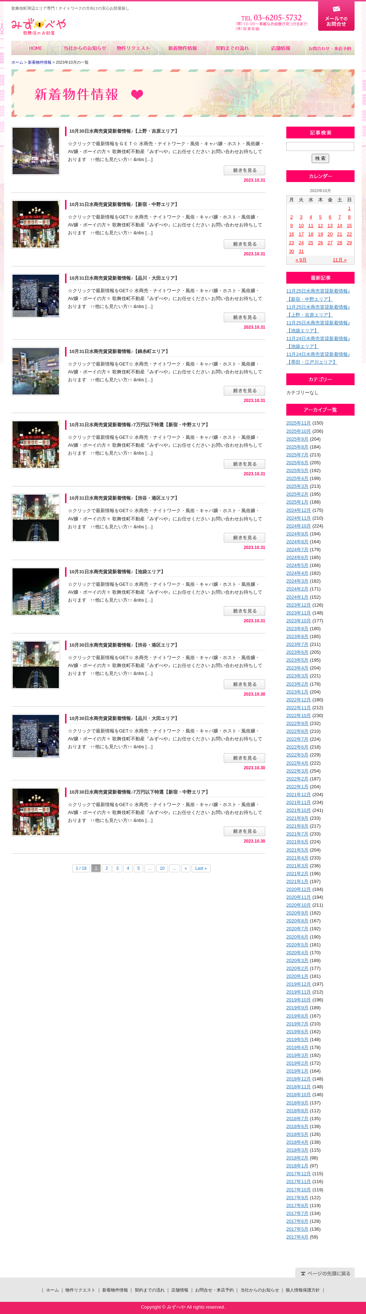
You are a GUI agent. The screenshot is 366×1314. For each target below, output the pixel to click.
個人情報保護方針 (303, 1290)
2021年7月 (297, 834)
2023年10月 (298, 620)
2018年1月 (297, 1165)
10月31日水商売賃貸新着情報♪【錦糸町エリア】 (119, 351)
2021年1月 (297, 881)
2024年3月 (297, 581)
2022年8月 (297, 731)
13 (329, 225)
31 (300, 251)
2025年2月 (297, 494)
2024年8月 (297, 541)
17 (300, 234)
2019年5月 (297, 1039)
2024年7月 (297, 549)
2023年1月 (297, 692)
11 (310, 225)
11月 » (339, 260)
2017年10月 (298, 1189)
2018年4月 (297, 1142)
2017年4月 (297, 1237)
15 (349, 225)
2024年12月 (298, 510)
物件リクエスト (133, 48)
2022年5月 (297, 754)
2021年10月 (298, 810)
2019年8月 (297, 1016)
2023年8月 (297, 636)
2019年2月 (297, 1063)
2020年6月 (297, 937)
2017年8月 (297, 1205)
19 (320, 234)
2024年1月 (297, 597)
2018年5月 (297, 1134)
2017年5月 (297, 1229)
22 (349, 234)
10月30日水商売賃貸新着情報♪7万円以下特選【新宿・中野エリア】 (139, 792)
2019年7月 (297, 1023)
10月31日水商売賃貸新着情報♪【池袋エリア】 (117, 571)
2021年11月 (298, 802)
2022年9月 (297, 723)
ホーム (35, 48)
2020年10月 (298, 905)
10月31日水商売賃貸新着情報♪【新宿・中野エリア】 (124, 204)
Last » (201, 868)
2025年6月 (297, 462)
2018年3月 (297, 1150)
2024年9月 (297, 533)
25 (310, 242)
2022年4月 (297, 763)
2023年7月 (297, 644)
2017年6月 (297, 1221)
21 (339, 234)
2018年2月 (297, 1158)
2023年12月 (298, 605)
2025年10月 (298, 431)
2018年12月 (298, 1079)
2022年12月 (298, 699)
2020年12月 (298, 889)
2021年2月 (297, 873)
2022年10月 (298, 715)
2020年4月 (297, 952)
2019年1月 (297, 1071)
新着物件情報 (182, 48)
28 (339, 242)
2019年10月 (298, 999)
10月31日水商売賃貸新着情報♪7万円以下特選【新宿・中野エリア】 (139, 424)
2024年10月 (298, 526)
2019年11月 (298, 992)
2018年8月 (297, 1110)
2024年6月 (297, 557)
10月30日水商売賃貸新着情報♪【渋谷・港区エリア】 (124, 645)
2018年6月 (297, 1126)
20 (329, 234)
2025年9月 (297, 439)
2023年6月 (297, 652)
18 (310, 234)
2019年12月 (298, 984)
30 (291, 251)
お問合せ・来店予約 (330, 48)
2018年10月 (298, 1094)
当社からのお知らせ (84, 48)
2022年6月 (297, 747)
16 (291, 234)
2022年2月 (297, 778)
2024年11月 (298, 518)
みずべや (38, 26)
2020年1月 (297, 976)
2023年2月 (297, 684)
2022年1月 (297, 786)
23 (291, 242)
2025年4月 (297, 478)
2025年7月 (297, 454)
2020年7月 (297, 928)
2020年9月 (297, 913)
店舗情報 (280, 48)
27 (329, 242)
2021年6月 (297, 841)
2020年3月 (297, 960)
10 (162, 868)
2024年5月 (297, 565)
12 (320, 225)
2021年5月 (297, 850)
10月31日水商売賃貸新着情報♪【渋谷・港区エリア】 (124, 498)
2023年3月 (297, 675)
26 (320, 242)
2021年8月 (297, 826)
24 (300, 242)
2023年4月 (297, 668)
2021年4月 (297, 858)
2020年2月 (297, 968)
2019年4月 (297, 1047)
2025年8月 (297, 447)
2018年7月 (297, 1118)
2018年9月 (297, 1102)
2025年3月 (297, 486)
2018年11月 (298, 1086)
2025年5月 (297, 470)
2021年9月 (297, 818)
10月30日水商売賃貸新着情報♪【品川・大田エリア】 (124, 718)
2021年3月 (297, 865)
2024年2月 (297, 589)
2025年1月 (297, 502)
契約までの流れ (231, 48)
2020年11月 (298, 897)
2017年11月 (298, 1181)
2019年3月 (297, 1055)
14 (339, 225)
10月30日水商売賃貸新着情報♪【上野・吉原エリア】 (124, 131)
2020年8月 (297, 920)
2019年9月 (297, 1007)
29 (349, 242)
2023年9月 (297, 628)
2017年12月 (298, 1173)
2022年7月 (297, 739)
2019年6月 (297, 1031)
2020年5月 (297, 944)
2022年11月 (298, 707)
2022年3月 (297, 771)
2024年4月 (297, 573)
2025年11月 (298, 423)
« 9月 (301, 260)
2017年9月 (297, 1197)
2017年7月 (297, 1213)
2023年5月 (297, 660)
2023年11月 (298, 613)
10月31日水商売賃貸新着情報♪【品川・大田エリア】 (124, 278)
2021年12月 (298, 794)
